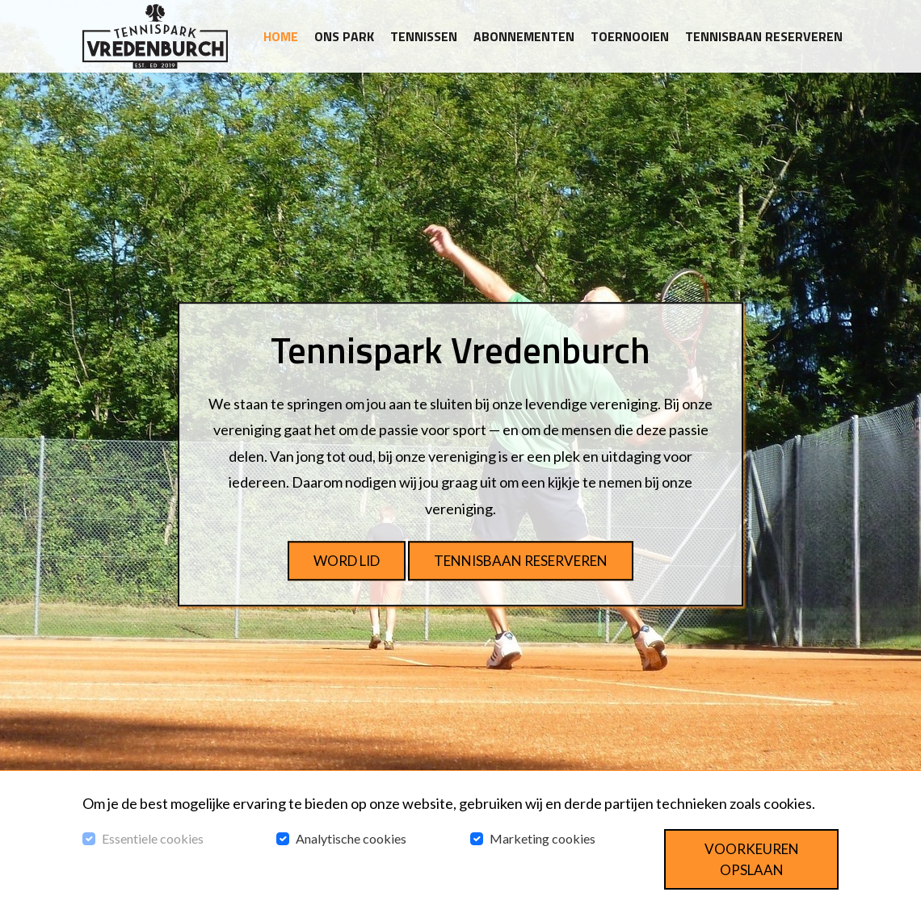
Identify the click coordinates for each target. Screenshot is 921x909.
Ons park (344, 36)
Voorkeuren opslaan (751, 859)
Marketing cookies (542, 838)
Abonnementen (523, 36)
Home (280, 36)
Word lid (346, 560)
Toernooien (630, 36)
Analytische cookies (351, 838)
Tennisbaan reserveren (764, 36)
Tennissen (423, 36)
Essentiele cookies (153, 838)
